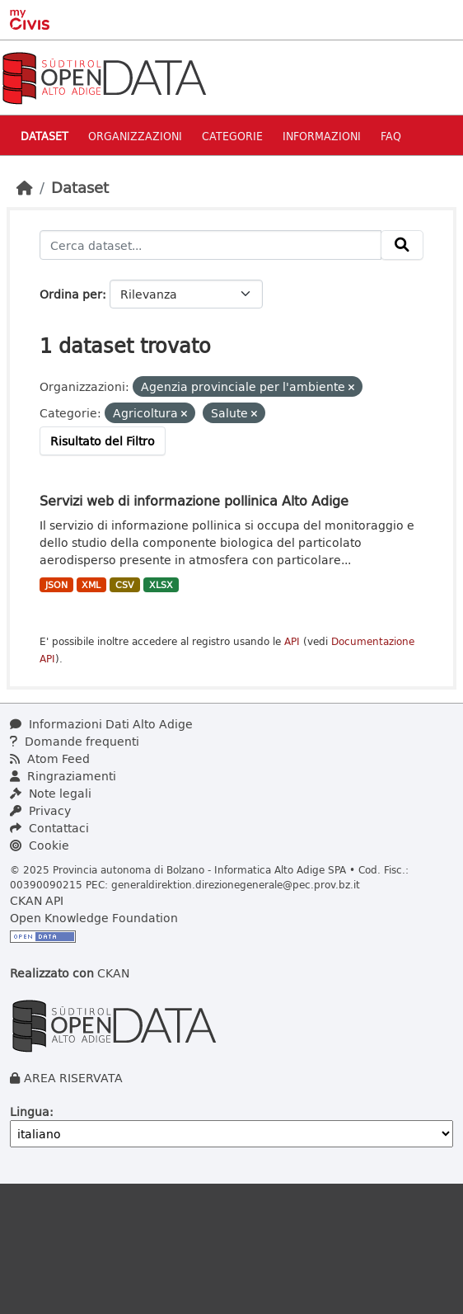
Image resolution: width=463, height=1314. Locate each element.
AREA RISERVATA (73, 1077)
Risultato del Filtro (102, 441)
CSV (124, 584)
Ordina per (71, 294)
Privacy (40, 810)
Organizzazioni (135, 135)
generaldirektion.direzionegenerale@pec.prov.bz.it (235, 884)
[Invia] (402, 245)
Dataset (44, 135)
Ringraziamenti (63, 775)
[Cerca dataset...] (210, 245)
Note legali (50, 793)
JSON (56, 584)
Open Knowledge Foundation (94, 917)
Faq (391, 135)
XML (91, 584)
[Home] (24, 187)
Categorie (232, 135)
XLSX (161, 584)
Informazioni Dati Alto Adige (101, 723)
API (292, 641)
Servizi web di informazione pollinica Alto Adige (194, 500)
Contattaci (49, 827)
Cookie (39, 845)
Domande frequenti (74, 741)
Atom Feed (50, 758)
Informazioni (322, 135)
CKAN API (36, 900)
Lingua (29, 1111)
